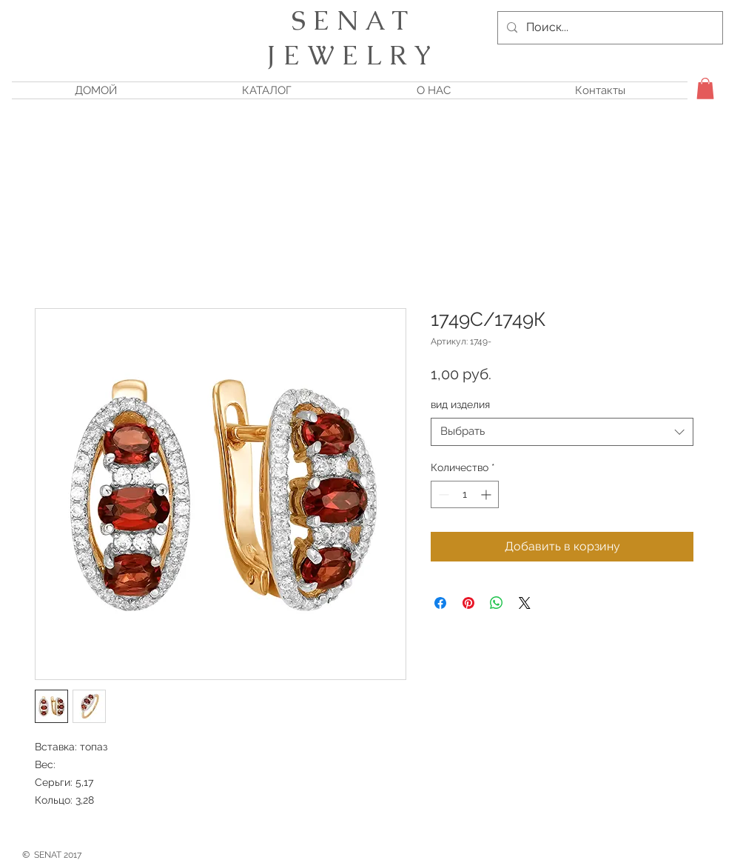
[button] (705, 88)
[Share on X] (525, 603)
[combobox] (562, 432)
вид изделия (460, 404)
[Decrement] (442, 494)
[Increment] (487, 494)
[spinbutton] (464, 494)
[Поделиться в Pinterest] (468, 603)
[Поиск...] (608, 28)
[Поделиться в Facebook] (440, 603)
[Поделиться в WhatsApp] (496, 603)
